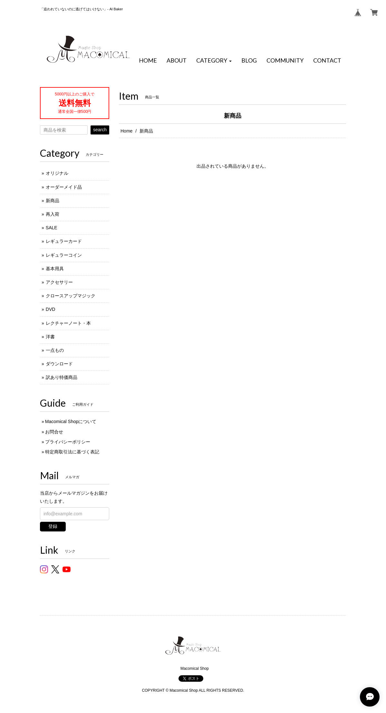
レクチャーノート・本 (68, 323)
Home (126, 131)
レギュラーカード (64, 241)
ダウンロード (59, 363)
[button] (213, 60)
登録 (52, 526)
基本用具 (55, 268)
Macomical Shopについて (71, 421)
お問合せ (54, 431)
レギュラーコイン (64, 255)
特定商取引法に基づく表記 (72, 451)
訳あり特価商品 (61, 377)
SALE (51, 227)
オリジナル (57, 173)
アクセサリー (59, 282)
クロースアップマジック (70, 295)
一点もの (55, 350)
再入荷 (52, 214)
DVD (50, 309)
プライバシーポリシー (67, 441)
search (100, 129)
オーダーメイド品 (64, 187)
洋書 (50, 336)
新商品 (52, 200)
